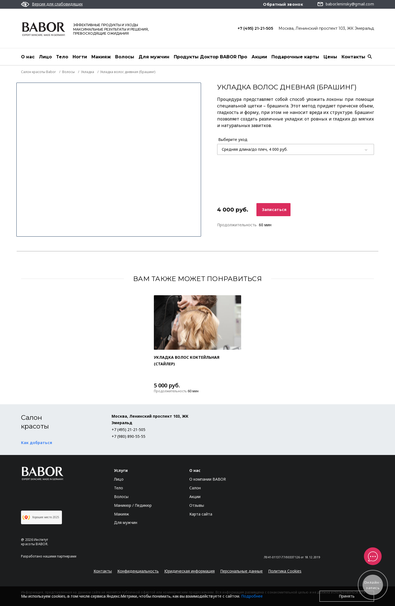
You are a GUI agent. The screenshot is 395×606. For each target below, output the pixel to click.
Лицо (45, 56)
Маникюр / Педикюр (133, 505)
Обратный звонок (283, 4)
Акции (259, 56)
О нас (28, 56)
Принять (347, 596)
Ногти (80, 56)
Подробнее (252, 596)
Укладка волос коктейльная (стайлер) (186, 360)
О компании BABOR (207, 479)
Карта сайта (200, 514)
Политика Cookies (284, 571)
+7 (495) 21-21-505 (255, 28)
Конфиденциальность (138, 571)
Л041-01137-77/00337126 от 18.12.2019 (292, 557)
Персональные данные (241, 571)
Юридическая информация (189, 571)
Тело (62, 56)
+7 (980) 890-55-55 (128, 436)
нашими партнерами (59, 556)
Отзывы (196, 505)
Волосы (124, 56)
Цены (330, 56)
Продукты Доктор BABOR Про (210, 56)
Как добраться (36, 442)
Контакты (353, 56)
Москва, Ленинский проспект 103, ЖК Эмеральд (326, 28)
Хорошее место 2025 (40, 517)
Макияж (101, 56)
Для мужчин (154, 56)
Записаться (274, 209)
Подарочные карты (295, 56)
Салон (195, 487)
